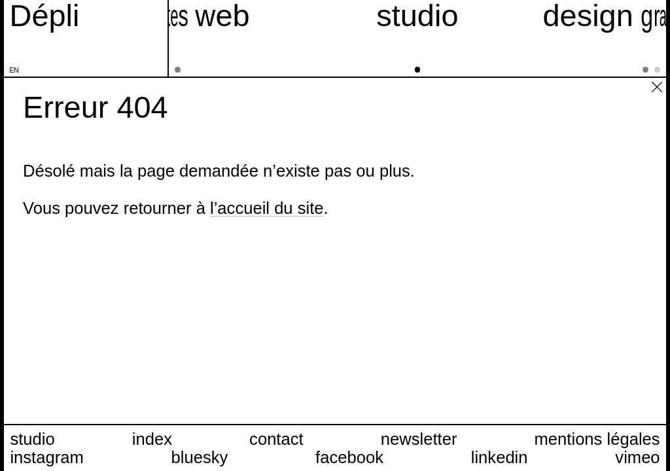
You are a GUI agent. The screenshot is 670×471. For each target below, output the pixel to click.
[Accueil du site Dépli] (45, 16)
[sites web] (186, 38)
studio (32, 439)
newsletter (419, 439)
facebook (349, 457)
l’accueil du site (267, 208)
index (152, 439)
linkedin (499, 457)
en (14, 70)
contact (276, 439)
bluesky (199, 457)
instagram (46, 457)
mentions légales (597, 439)
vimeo (637, 457)
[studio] (417, 38)
